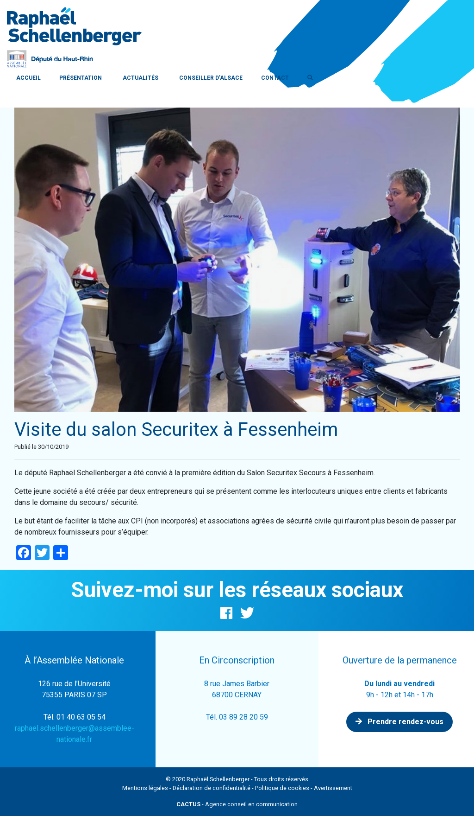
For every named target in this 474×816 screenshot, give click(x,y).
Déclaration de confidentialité (211, 787)
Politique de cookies (282, 787)
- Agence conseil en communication (237, 804)
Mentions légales (145, 787)
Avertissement (333, 787)
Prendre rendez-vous (399, 721)
